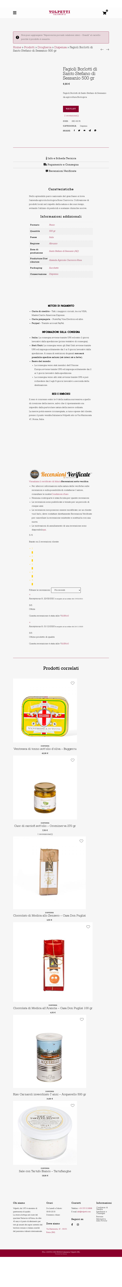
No (66, 616)
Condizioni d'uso (59, 494)
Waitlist (71, 109)
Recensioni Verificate (62, 171)
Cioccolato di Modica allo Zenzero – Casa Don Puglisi (53, 931)
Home (17, 47)
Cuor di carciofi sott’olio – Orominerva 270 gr (47, 835)
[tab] (61, 159)
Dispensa (60, 47)
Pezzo (52, 225)
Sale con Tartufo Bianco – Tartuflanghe (45, 1201)
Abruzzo (53, 244)
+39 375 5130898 (85, 1239)
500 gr (52, 231)
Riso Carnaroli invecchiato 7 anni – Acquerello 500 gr (53, 1124)
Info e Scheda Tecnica (61, 158)
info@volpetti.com (84, 1242)
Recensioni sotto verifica (74, 482)
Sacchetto (53, 268)
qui (44, 530)
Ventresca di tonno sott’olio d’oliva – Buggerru (47, 754)
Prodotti (29, 47)
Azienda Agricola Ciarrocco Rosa (65, 260)
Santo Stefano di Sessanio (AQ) (64, 251)
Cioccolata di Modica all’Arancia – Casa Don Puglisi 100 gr (57, 1032)
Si (62, 616)
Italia (51, 237)
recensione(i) (71, 116)
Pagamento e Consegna (61, 165)
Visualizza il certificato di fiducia (45, 482)
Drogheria (44, 47)
